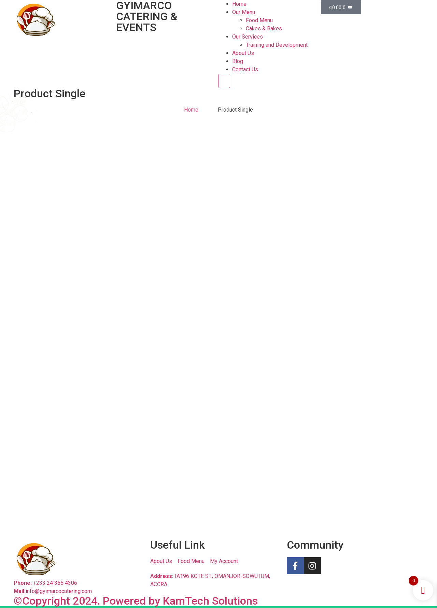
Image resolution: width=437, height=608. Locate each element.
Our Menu (243, 12)
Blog (237, 61)
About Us (243, 53)
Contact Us (245, 69)
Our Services (247, 36)
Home (239, 4)
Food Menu (259, 20)
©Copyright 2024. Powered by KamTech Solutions (136, 600)
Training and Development (277, 45)
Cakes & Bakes (264, 28)
